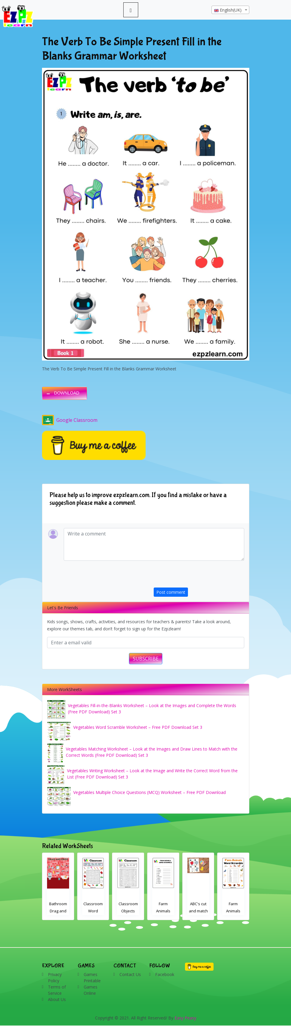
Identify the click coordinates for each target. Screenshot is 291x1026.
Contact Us (130, 974)
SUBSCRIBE (145, 658)
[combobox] (230, 10)
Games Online (90, 990)
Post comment (170, 592)
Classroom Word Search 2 (93, 911)
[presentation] (199, 576)
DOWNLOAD (67, 393)
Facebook (164, 974)
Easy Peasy (185, 1018)
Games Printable (92, 977)
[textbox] (230, 10)
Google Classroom (69, 420)
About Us (57, 999)
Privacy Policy (55, 977)
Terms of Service (57, 990)
